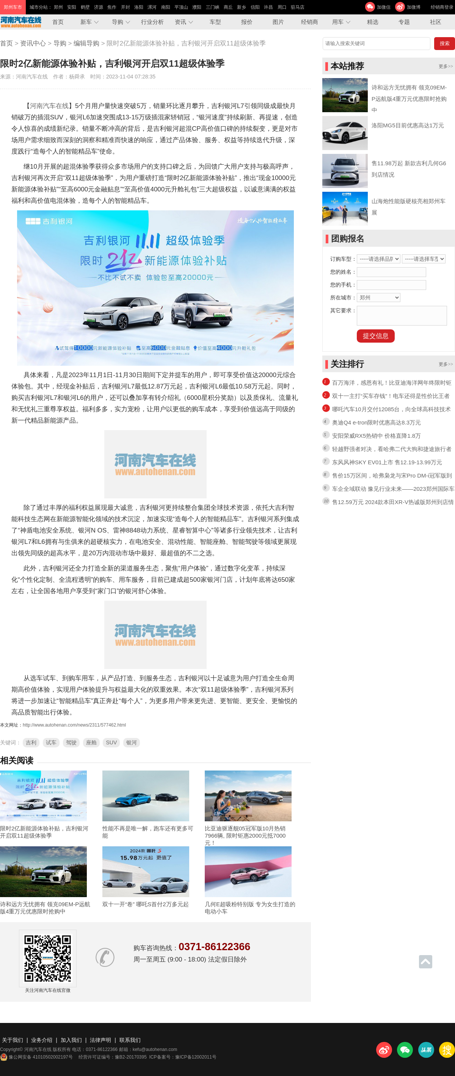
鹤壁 (85, 7)
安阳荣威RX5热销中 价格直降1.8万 (376, 435)
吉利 (31, 742)
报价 (247, 22)
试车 (51, 742)
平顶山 (181, 7)
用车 (338, 22)
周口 (282, 7)
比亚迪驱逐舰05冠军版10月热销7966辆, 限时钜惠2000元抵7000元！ (245, 835)
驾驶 (71, 742)
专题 (404, 22)
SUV (111, 742)
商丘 (228, 7)
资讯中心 (33, 43)
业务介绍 (41, 1040)
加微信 (384, 7)
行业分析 (152, 22)
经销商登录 (442, 7)
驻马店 (297, 7)
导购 (117, 22)
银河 (131, 742)
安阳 (71, 7)
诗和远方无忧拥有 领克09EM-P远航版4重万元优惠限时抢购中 (409, 98)
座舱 (91, 742)
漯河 (152, 7)
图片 (278, 22)
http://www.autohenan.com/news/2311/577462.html (74, 725)
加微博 (413, 7)
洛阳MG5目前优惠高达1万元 (408, 125)
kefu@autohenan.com (155, 1049)
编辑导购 (86, 43)
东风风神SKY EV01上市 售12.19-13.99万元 (387, 462)
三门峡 (213, 7)
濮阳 (196, 7)
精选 (372, 22)
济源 (98, 7)
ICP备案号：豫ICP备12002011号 (183, 1057)
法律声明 (100, 1040)
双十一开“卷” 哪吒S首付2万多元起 (145, 904)
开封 (125, 7)
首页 (58, 22)
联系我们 (130, 1040)
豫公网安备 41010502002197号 (36, 1057)
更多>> (446, 66)
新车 (86, 22)
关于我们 (12, 1040)
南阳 (165, 7)
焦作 (111, 7)
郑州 (58, 7)
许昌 (268, 7)
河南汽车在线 (49, 106)
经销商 (309, 22)
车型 (215, 22)
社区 (435, 22)
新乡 (241, 7)
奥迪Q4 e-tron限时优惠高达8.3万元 (376, 422)
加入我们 (71, 1040)
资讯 (180, 22)
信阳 (255, 7)
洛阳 (138, 7)
